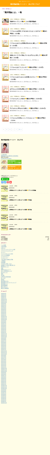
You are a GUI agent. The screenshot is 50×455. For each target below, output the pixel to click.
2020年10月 (4, 371)
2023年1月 (3, 332)
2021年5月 (3, 361)
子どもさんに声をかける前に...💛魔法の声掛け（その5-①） (28, 108)
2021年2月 (3, 365)
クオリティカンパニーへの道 (8, 249)
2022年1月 (3, 349)
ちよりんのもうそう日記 (7, 253)
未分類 (2, 275)
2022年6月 (3, 342)
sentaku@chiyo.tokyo (6, 158)
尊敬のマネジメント (6, 269)
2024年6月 (3, 308)
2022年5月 (3, 343)
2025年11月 (4, 300)
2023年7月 (3, 323)
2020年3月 (3, 381)
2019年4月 (3, 397)
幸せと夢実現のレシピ (6, 271)
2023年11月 (4, 318)
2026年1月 (3, 297)
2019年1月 (3, 401)
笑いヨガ (3, 278)
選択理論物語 (4, 285)
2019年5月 (3, 395)
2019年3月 (3, 398)
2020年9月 (3, 372)
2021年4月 (3, 362)
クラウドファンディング (7, 250)
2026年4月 (3, 293)
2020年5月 (3, 378)
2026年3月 (3, 295)
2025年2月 (3, 305)
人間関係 (3, 261)
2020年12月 (4, 368)
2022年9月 (3, 338)
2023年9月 (3, 320)
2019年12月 (4, 385)
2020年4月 (3, 379)
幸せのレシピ (4, 272)
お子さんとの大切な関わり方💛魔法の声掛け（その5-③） (28, 89)
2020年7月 (3, 375)
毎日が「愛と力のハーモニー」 (25, 413)
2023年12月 (4, 316)
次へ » (20, 129)
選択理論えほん (28, 23)
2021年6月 (3, 359)
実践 (2, 268)
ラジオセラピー (5, 256)
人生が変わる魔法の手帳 (7, 259)
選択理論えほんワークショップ (8, 282)
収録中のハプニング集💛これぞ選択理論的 (23, 21)
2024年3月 (3, 312)
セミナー (3, 252)
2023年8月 (3, 322)
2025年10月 (4, 302)
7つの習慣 (3, 245)
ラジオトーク (4, 258)
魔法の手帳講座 (5, 288)
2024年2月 (3, 313)
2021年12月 (4, 351)
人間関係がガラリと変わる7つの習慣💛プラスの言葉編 (22, 190)
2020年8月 (3, 374)
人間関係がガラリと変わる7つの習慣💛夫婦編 (20, 229)
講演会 (2, 279)
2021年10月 (4, 354)
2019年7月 (3, 392)
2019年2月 (3, 400)
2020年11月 (4, 369)
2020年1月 (3, 384)
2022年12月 (4, 333)
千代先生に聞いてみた (6, 263)
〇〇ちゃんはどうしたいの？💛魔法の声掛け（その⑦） (27, 67)
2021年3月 (3, 364)
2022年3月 (3, 346)
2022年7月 (3, 341)
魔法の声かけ (4, 286)
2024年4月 (3, 310)
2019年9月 (3, 389)
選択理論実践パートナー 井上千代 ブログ (25, 4)
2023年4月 (3, 328)
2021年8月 (3, 356)
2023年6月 (3, 325)
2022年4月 (3, 345)
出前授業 (3, 262)
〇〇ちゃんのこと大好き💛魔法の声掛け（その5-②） (26, 98)
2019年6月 (3, 394)
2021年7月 (3, 358)
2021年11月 (4, 352)
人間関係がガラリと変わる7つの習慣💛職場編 (20, 219)
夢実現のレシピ (5, 266)
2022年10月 (4, 336)
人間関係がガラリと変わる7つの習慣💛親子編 (20, 209)
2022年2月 (3, 348)
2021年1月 (3, 366)
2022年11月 (4, 335)
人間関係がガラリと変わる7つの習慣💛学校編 (20, 200)
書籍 (2, 273)
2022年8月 (3, 339)
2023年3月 (3, 329)
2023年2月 (3, 331)
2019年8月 (3, 391)
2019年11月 (4, 387)
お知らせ (21, 23)
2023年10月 (4, 319)
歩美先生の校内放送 (6, 276)
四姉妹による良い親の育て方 (8, 265)
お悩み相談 (3, 246)
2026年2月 (3, 296)
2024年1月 (3, 315)
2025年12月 (4, 299)
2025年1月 (3, 306)
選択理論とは (35, 23)
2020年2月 (3, 382)
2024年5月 (3, 309)
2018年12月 (4, 402)
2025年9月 (3, 303)
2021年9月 (3, 355)
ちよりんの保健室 (5, 255)
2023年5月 (3, 326)
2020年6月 (3, 377)
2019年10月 (4, 388)
